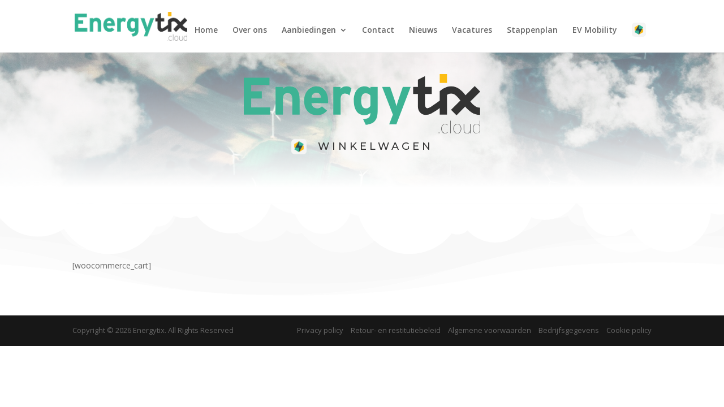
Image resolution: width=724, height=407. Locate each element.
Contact (378, 30)
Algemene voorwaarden (489, 330)
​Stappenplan (532, 30)
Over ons (249, 30)
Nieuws (423, 30)
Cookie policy (629, 330)
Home (206, 30)
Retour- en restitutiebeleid (396, 330)
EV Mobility (594, 30)
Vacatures (472, 30)
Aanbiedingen (309, 30)
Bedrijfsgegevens (568, 330)
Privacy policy (320, 330)
